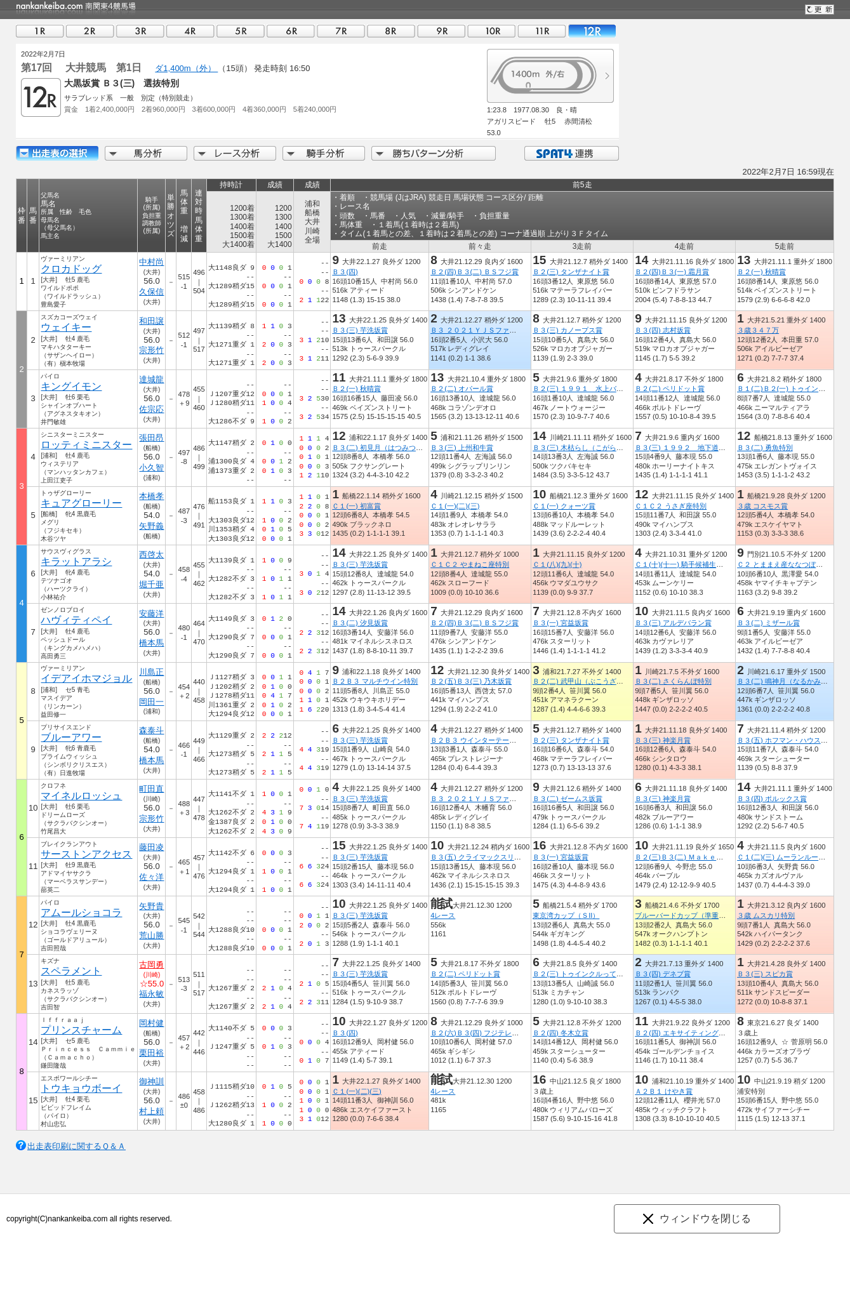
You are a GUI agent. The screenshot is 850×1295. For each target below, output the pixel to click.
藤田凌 (151, 847)
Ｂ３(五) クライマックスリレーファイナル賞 (500, 857)
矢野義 (151, 526)
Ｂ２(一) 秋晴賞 (761, 272)
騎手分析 (323, 153)
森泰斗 (151, 730)
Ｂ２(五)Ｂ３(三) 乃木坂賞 (471, 681)
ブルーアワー (71, 737)
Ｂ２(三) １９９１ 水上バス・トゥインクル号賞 (609, 388)
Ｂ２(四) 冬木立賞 (560, 1033)
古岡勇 (151, 964)
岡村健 (151, 1023)
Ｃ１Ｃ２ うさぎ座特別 (671, 506)
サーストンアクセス (86, 854)
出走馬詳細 (57, 153)
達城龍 (151, 379)
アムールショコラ (81, 912)
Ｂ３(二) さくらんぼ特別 (673, 681)
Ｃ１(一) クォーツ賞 (564, 506)
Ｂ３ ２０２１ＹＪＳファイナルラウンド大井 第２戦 (515, 330)
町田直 (151, 789)
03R (140, 30)
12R (592, 30)
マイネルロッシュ (81, 795)
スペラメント (71, 971)
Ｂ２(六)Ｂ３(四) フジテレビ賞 (478, 1033)
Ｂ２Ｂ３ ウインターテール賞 (476, 740)
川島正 (151, 672)
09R (441, 30)
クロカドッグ (71, 268)
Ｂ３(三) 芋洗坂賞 (360, 330)
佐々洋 (151, 877)
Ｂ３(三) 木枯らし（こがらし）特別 (588, 447)
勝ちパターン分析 (433, 153)
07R (341, 30)
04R (190, 30)
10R (491, 30)
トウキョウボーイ (81, 1088)
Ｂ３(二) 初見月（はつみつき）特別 (388, 447)
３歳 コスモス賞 (762, 506)
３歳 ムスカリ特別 (766, 915)
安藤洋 (151, 613)
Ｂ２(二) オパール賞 (461, 388)
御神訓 (151, 1081)
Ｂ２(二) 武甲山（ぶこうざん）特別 (588, 681)
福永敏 (151, 994)
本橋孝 (151, 496)
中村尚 (151, 262)
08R (391, 30)
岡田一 (151, 702)
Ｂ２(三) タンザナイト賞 (571, 272)
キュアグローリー (81, 503)
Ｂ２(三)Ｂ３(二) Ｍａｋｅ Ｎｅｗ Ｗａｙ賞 (707, 857)
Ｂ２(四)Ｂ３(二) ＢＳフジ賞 (474, 272)
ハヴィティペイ (76, 619)
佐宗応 (151, 409)
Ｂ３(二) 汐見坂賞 (360, 623)
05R (240, 30)
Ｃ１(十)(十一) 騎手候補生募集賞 (686, 564)
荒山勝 (151, 935)
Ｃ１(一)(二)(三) (454, 506)
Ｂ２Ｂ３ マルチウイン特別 (375, 681)
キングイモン (71, 386)
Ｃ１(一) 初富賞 (356, 506)
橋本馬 (151, 643)
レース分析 (235, 153)
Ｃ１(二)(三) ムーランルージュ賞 (788, 857)
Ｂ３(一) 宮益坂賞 (560, 623)
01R (40, 30)
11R (541, 30)
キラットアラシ (76, 561)
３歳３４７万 (758, 330)
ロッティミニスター (86, 444)
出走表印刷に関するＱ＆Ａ (76, 1146)
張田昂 (151, 437)
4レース (442, 915)
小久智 (151, 467)
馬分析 (146, 153)
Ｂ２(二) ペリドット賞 (670, 388)
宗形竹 (151, 350)
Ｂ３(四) (344, 272)
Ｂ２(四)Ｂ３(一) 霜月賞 (672, 272)
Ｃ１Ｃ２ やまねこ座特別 (469, 564)
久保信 (151, 291)
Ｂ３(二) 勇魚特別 (765, 447)
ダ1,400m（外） (186, 68)
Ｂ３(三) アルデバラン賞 (673, 623)
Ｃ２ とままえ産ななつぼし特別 (787, 564)
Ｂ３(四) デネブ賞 (663, 974)
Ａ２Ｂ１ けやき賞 (664, 1091)
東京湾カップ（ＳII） (566, 915)
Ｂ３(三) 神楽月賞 (663, 740)
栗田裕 (151, 1053)
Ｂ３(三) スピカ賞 (765, 974)
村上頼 (151, 1111)
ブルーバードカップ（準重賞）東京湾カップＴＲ (711, 915)
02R (90, 30)
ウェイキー (66, 327)
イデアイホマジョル (86, 678)
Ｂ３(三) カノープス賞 (567, 330)
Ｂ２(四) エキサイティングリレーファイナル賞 (708, 1033)
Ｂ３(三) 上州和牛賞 (461, 447)
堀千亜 (151, 584)
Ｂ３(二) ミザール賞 (768, 623)
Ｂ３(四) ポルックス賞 (772, 798)
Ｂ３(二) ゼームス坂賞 (567, 798)
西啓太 (151, 554)
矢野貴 (151, 906)
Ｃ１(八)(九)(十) (557, 564)
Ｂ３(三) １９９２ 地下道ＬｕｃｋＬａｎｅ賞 (708, 447)
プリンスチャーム (81, 1030)
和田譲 (151, 321)
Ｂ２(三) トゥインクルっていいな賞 (588, 974)
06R (291, 30)
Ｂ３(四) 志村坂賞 (663, 330)
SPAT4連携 (571, 153)
